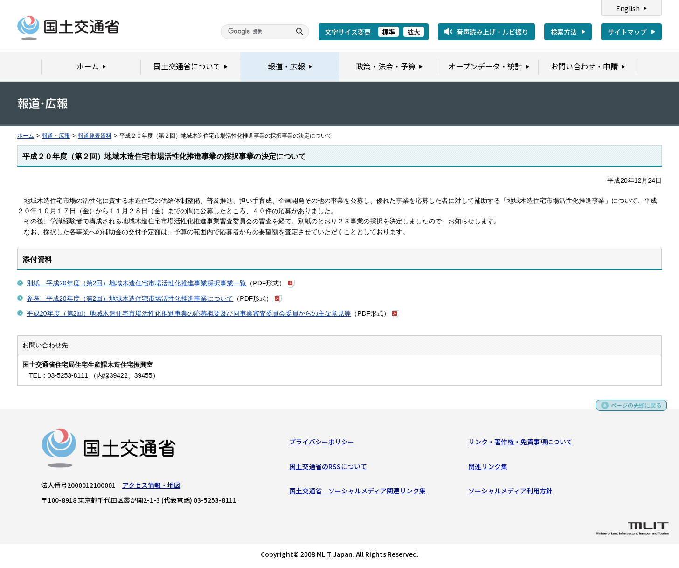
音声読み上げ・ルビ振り (492, 31)
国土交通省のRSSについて (328, 468)
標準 (388, 31)
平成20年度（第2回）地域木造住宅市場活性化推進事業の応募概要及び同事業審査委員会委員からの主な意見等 (189, 313)
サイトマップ (627, 31)
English (628, 8)
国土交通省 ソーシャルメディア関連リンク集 (357, 492)
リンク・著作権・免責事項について (520, 443)
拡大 (413, 31)
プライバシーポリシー (321, 443)
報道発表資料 (94, 135)
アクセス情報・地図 (151, 487)
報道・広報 (56, 135)
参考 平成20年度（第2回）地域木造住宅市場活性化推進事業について (130, 298)
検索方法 (564, 31)
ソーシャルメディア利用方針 (510, 492)
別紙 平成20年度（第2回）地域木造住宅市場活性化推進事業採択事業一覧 (136, 283)
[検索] (254, 32)
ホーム (25, 135)
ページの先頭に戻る (633, 410)
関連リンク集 (487, 468)
